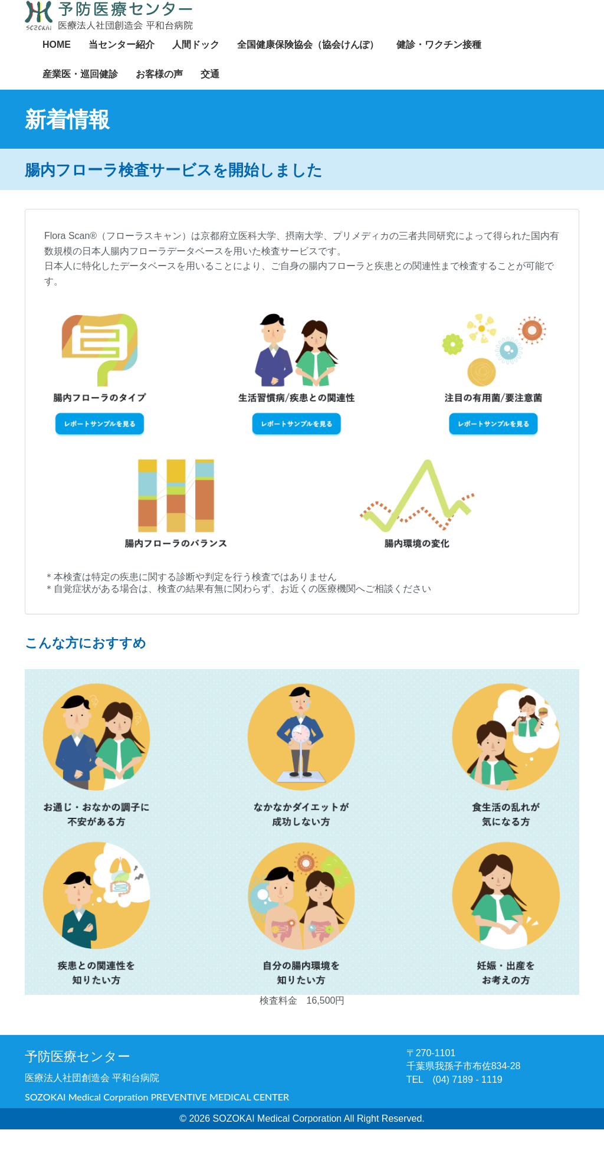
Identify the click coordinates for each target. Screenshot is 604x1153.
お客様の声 (159, 86)
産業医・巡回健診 (80, 86)
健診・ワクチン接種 (438, 56)
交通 (210, 86)
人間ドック (195, 56)
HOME (56, 56)
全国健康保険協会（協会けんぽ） (308, 56)
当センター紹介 (121, 56)
